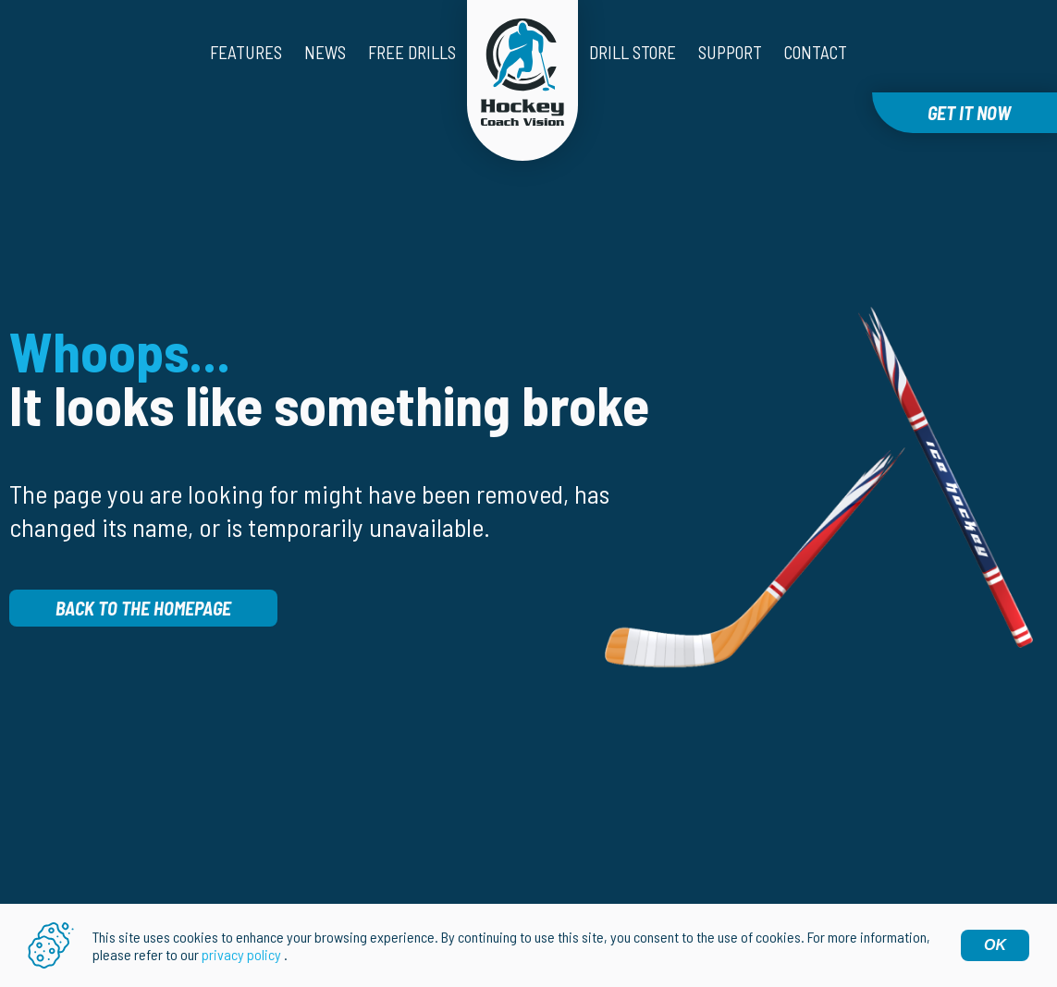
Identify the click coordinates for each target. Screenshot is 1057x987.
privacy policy (241, 954)
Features (246, 52)
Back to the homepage (143, 608)
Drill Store (632, 52)
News (325, 52)
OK (995, 945)
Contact (815, 52)
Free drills (412, 52)
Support (730, 52)
